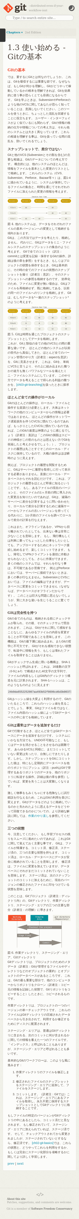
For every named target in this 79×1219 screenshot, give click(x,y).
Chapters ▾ (15, 32)
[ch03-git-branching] (29, 384)
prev (11, 1163)
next (20, 1163)
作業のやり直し (38, 815)
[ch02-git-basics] (43, 1143)
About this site (16, 1199)
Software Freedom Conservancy (51, 1208)
